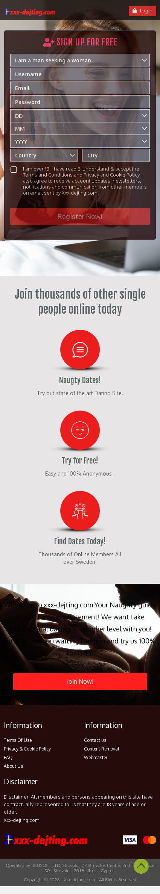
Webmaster (95, 757)
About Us (13, 766)
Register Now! (80, 216)
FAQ (8, 757)
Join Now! (80, 681)
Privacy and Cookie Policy (111, 175)
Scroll (141, 866)
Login (142, 11)
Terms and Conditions (48, 175)
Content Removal (101, 749)
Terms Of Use (18, 740)
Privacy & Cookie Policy (27, 749)
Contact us (95, 740)
